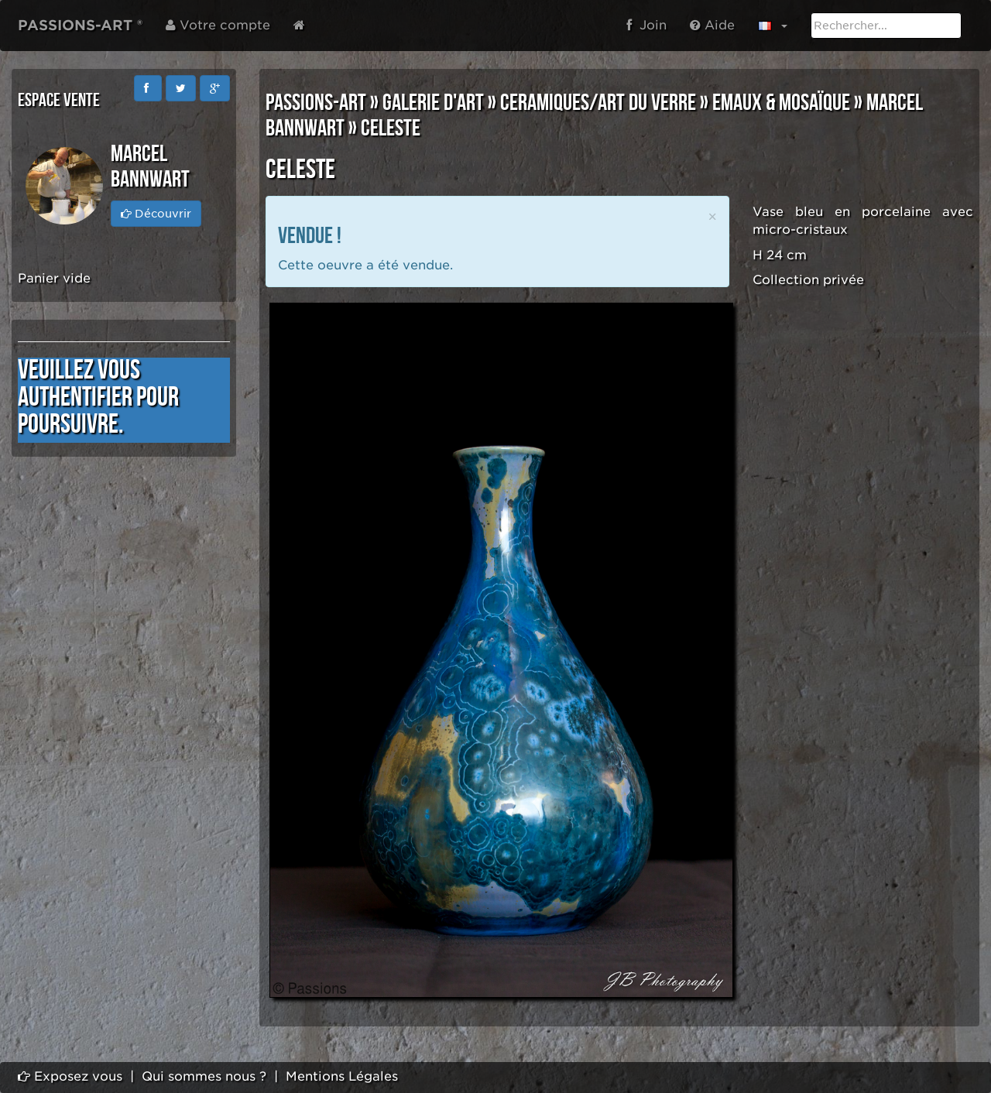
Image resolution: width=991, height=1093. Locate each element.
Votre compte (218, 25)
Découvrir (156, 213)
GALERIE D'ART (433, 103)
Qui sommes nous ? (204, 1076)
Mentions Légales (342, 1076)
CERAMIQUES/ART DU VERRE (598, 103)
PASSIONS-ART (316, 103)
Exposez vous (70, 1076)
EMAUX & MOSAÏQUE (781, 103)
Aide (712, 25)
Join (646, 25)
